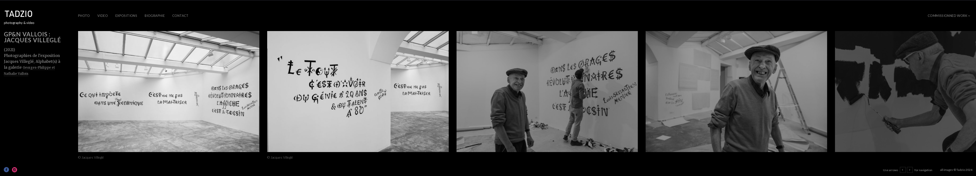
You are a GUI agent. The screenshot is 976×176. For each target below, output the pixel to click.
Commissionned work (947, 16)
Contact (180, 16)
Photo (84, 16)
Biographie (155, 16)
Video (102, 16)
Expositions (126, 16)
